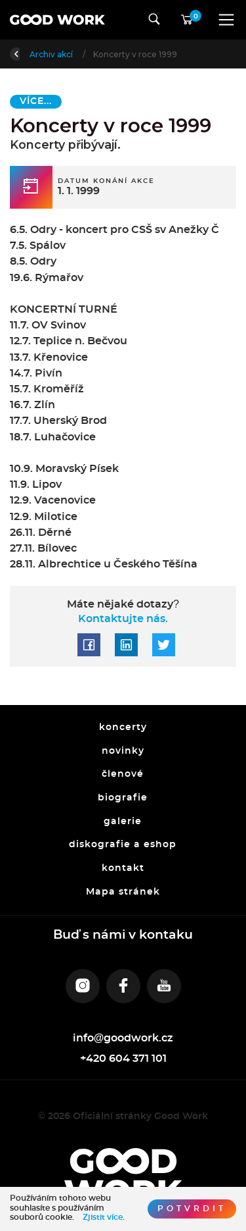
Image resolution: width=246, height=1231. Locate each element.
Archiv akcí (96, 54)
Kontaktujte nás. (123, 619)
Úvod (44, 54)
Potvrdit (191, 1209)
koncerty (123, 727)
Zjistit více (103, 1217)
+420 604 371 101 (123, 1058)
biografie (123, 797)
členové (123, 774)
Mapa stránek (123, 892)
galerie (123, 821)
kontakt (123, 868)
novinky (123, 751)
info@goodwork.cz (123, 1038)
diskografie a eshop (123, 845)
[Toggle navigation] (226, 19)
